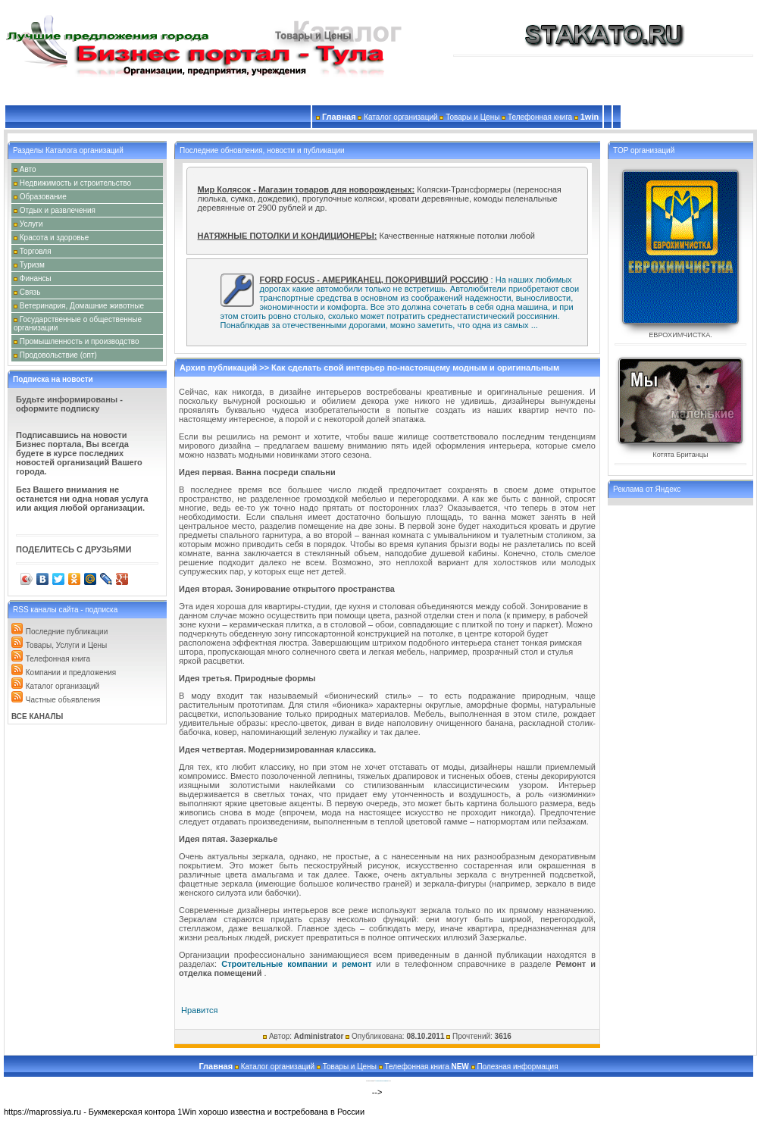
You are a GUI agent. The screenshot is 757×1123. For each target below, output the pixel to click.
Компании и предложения (71, 672)
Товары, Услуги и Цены (67, 645)
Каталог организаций (62, 686)
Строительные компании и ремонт (296, 963)
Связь (30, 292)
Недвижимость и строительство (75, 183)
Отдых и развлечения (57, 210)
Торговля (36, 251)
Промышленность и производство (79, 341)
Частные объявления (63, 700)
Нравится (199, 1010)
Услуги (31, 224)
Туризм (32, 265)
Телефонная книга (58, 659)
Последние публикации (67, 631)
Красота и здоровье (54, 237)
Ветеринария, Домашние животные (82, 306)
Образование (43, 196)
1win (589, 116)
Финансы (36, 278)
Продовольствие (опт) (58, 355)
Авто (28, 169)
